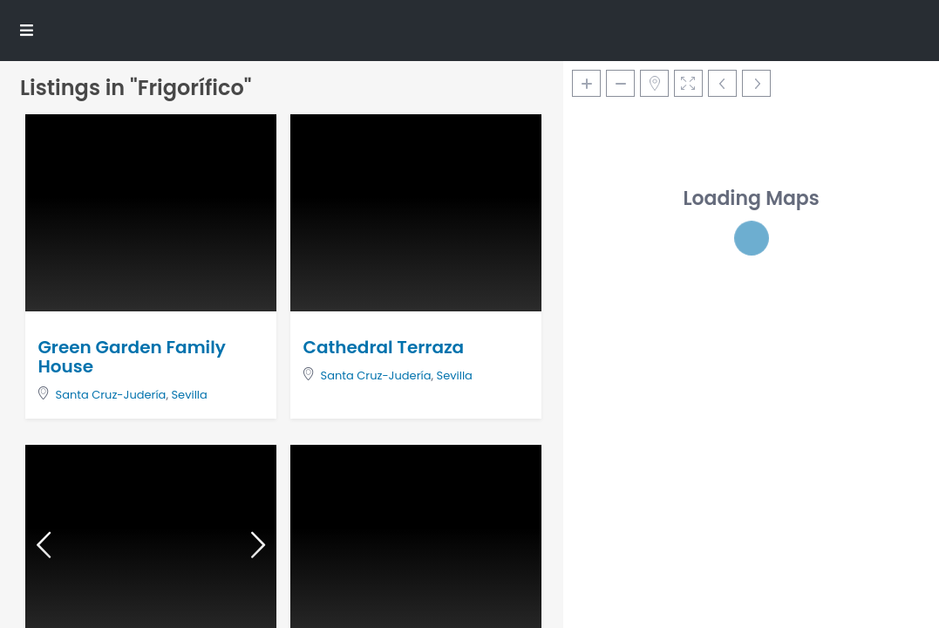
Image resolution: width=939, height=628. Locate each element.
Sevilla (189, 394)
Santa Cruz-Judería (111, 394)
